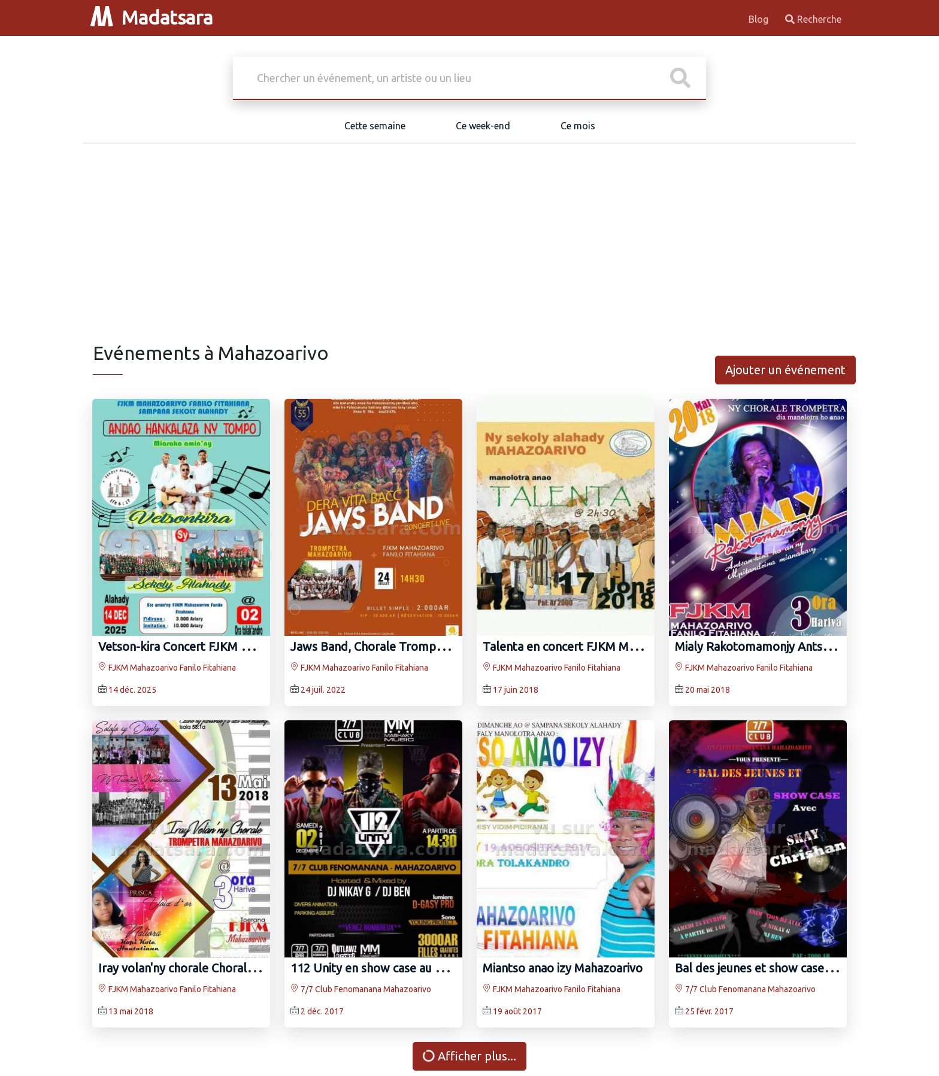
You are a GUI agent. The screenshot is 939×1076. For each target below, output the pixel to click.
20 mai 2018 (707, 690)
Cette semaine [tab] (374, 125)
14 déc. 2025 (132, 690)
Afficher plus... (469, 1056)
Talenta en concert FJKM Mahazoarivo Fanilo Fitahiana (627, 646)
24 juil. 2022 (323, 690)
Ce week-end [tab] (483, 125)
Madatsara (151, 17)
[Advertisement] (469, 251)
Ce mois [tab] (578, 125)
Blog (760, 19)
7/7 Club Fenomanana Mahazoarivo (360, 989)
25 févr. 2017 (709, 1011)
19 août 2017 (517, 1011)
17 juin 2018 (515, 690)
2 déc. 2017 (322, 1011)
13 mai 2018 (130, 1011)
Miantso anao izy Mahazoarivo (563, 968)
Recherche (813, 19)
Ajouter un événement (785, 370)
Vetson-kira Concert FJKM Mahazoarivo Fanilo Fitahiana (246, 646)
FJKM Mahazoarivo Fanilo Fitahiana (167, 667)
